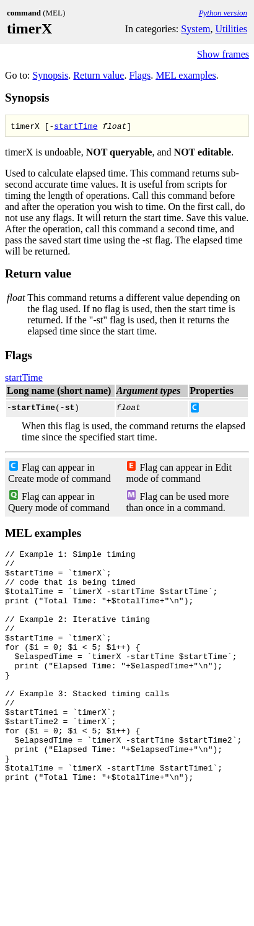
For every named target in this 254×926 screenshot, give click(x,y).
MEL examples (185, 75)
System (195, 29)
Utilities (231, 29)
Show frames (223, 54)
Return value (98, 75)
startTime (75, 125)
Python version (223, 12)
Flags (140, 75)
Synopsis (50, 75)
